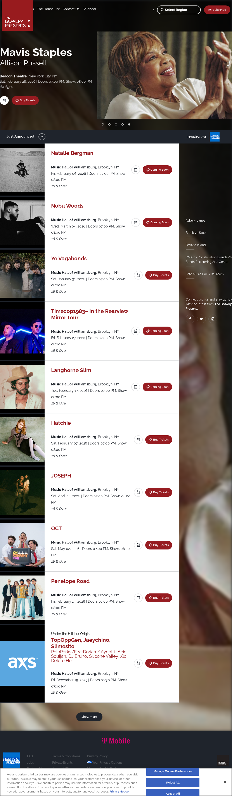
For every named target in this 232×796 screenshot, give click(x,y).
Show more (90, 716)
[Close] (225, 782)
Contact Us (45, 15)
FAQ (30, 756)
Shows (42, 9)
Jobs (30, 762)
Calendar (64, 15)
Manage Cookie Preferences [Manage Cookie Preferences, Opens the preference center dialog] (173, 771)
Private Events (62, 762)
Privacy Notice (119, 791)
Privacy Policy (97, 756)
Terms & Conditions (66, 756)
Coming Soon (158, 169)
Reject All (173, 782)
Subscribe (219, 9)
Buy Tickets (26, 100)
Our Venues (59, 9)
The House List (82, 9)
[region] (116, 782)
